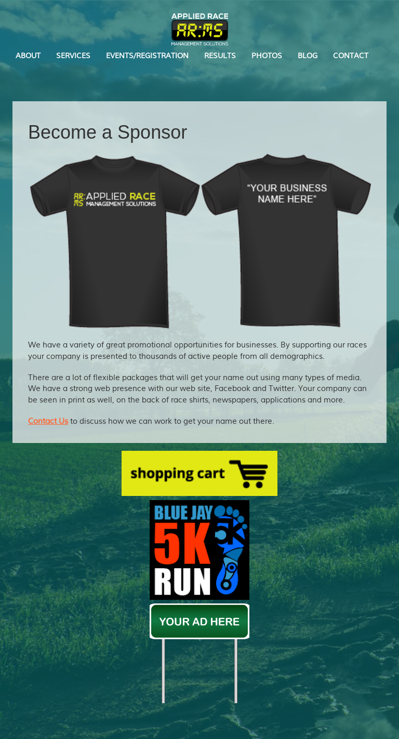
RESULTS (220, 55)
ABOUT (28, 55)
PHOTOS (266, 55)
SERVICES (73, 55)
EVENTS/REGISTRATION (147, 55)
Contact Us (48, 421)
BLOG (307, 55)
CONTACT (350, 55)
